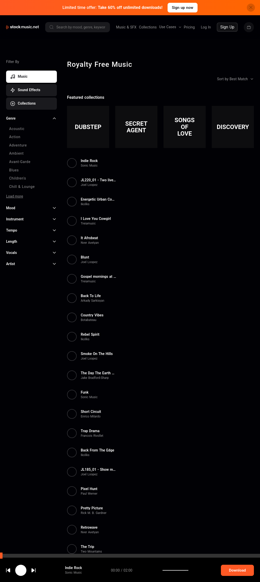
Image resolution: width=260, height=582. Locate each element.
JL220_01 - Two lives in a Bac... (98, 180)
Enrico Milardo (91, 416)
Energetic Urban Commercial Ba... (98, 199)
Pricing (189, 27)
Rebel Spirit (90, 334)
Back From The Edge (97, 450)
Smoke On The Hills (97, 353)
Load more (14, 196)
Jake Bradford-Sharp (95, 377)
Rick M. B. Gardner (93, 512)
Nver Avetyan (90, 242)
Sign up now (182, 7)
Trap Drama (90, 431)
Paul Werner (89, 493)
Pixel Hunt (89, 489)
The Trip (87, 546)
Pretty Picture (92, 508)
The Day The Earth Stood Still (98, 373)
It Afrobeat (89, 238)
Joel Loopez (89, 184)
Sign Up (227, 27)
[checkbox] (31, 129)
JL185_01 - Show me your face (98, 469)
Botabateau (88, 319)
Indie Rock (89, 161)
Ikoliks (85, 204)
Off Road (88, 566)
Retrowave (89, 527)
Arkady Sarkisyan (92, 300)
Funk (85, 392)
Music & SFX (126, 27)
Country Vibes (92, 315)
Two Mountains (91, 551)
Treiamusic (88, 223)
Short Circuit (91, 411)
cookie (34, 568)
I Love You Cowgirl (96, 218)
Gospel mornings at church (98, 276)
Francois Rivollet (92, 435)
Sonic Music (89, 165)
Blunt (85, 257)
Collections (148, 27)
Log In (206, 27)
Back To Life (91, 296)
